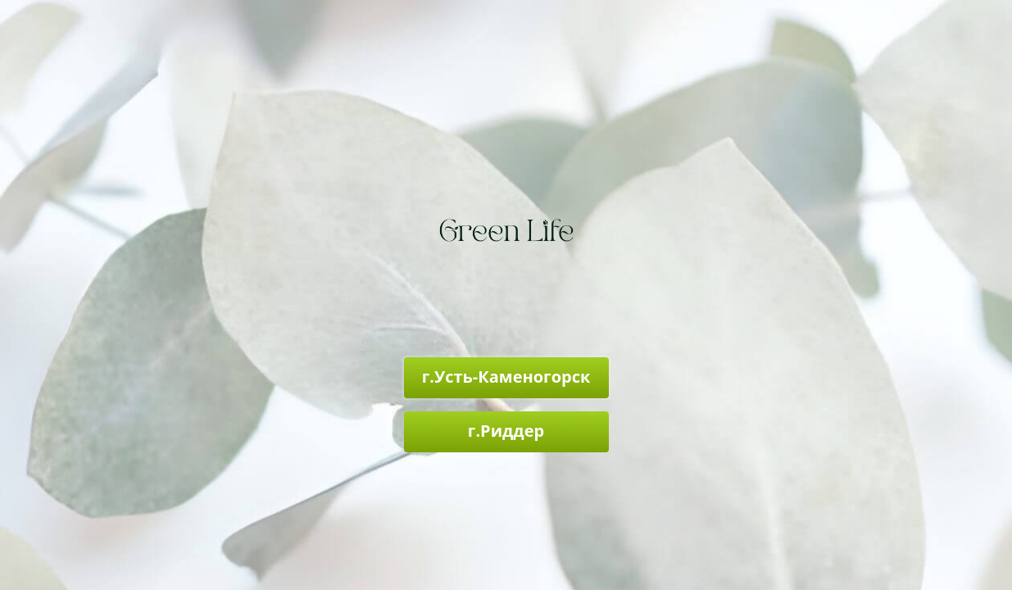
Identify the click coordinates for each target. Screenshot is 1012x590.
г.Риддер (506, 431)
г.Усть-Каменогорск (506, 376)
